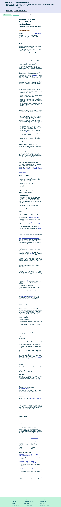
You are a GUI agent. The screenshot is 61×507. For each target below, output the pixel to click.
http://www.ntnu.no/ (34, 438)
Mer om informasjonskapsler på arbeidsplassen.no (14, 7)
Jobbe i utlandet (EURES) (28, 505)
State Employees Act (23, 296)
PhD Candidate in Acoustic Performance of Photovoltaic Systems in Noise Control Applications (29, 462)
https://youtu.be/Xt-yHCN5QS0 (26, 57)
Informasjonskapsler (15, 505)
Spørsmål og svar (27, 503)
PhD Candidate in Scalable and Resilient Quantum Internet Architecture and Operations (28, 469)
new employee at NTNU (33, 222)
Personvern (14, 503)
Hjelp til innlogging (43, 503)
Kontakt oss (14, 501)
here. (26, 53)
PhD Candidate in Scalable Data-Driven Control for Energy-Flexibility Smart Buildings (28, 455)
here (19, 357)
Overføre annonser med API (44, 505)
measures (31, 253)
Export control (31, 296)
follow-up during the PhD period (33, 217)
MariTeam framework (35, 75)
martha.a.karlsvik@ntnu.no (23, 392)
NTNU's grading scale (31, 123)
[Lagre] (41, 455)
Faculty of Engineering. (22, 435)
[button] (37, 441)
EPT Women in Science (27, 255)
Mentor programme (23, 222)
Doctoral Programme (23, 131)
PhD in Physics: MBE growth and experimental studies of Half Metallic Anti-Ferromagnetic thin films (29, 476)
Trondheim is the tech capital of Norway (28, 402)
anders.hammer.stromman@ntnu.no (25, 388)
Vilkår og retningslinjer (43, 501)
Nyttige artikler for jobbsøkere (29, 501)
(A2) (38, 226)
